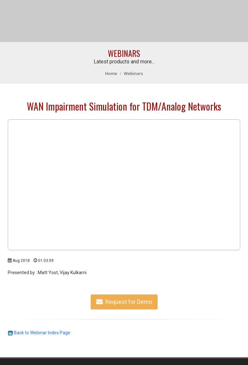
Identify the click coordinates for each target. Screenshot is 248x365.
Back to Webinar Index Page (39, 332)
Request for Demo (124, 301)
